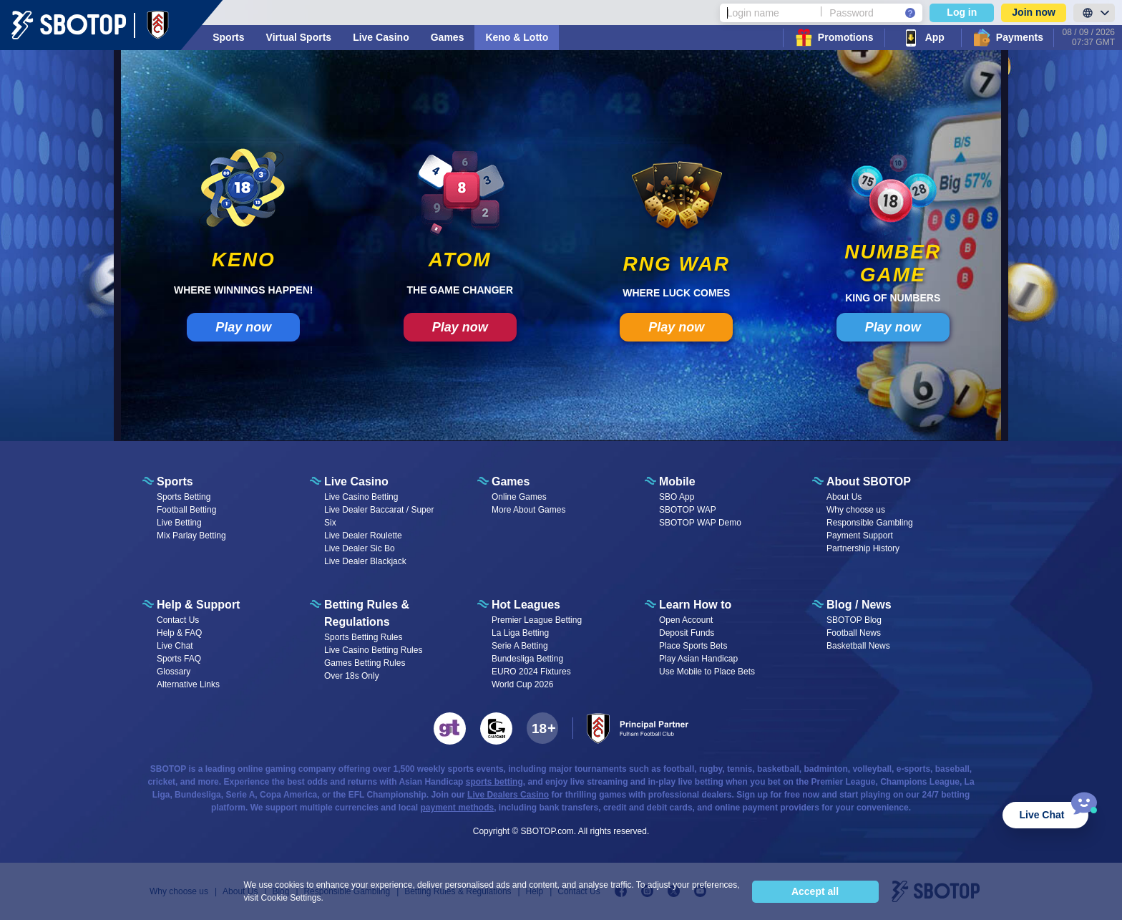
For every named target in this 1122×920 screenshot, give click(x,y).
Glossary (173, 672)
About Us (844, 497)
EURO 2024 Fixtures (531, 672)
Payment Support (859, 536)
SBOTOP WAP (687, 510)
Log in (962, 12)
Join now (1033, 12)
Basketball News (858, 646)
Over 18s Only (351, 676)
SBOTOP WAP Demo (700, 523)
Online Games (519, 497)
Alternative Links (188, 684)
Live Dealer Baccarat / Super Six (379, 516)
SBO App (676, 497)
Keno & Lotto (516, 37)
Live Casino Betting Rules (373, 650)
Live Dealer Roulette (363, 536)
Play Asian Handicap (698, 659)
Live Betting (179, 523)
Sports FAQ (179, 659)
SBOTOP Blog (854, 620)
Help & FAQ (179, 633)
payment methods (457, 808)
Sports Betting (183, 497)
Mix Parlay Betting (191, 536)
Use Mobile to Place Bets (707, 672)
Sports (228, 37)
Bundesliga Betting (527, 659)
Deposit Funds (686, 633)
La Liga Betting (520, 633)
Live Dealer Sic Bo (359, 548)
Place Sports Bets (693, 646)
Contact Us (178, 620)
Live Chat (175, 646)
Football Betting (186, 510)
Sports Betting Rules (363, 637)
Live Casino (381, 37)
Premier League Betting (537, 620)
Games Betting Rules (364, 663)
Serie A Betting (520, 646)
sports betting (494, 782)
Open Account (686, 620)
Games (447, 37)
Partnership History (862, 548)
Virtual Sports (299, 37)
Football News (853, 633)
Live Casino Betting (361, 497)
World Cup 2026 (523, 684)
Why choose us (855, 510)
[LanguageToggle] (1094, 13)
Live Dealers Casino (508, 795)
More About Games (528, 510)
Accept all (815, 891)
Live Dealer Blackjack (365, 561)
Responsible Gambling (869, 523)
